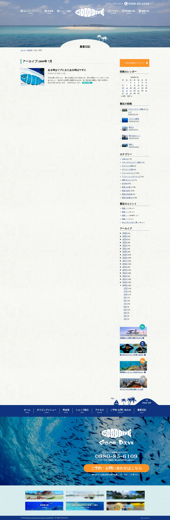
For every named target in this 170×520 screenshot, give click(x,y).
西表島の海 (128, 12)
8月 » (129, 96)
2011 (124, 279)
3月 (125, 316)
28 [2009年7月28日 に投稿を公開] (127, 93)
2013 (124, 273)
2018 (124, 258)
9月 (125, 297)
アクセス (113, 12)
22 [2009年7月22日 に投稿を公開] (131, 91)
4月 (125, 313)
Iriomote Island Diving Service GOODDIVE (40, 518)
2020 (124, 252)
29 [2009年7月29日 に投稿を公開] (131, 93)
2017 (124, 261)
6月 (125, 307)
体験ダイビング (128, 180)
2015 (124, 267)
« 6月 (123, 96)
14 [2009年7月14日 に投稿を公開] (127, 88)
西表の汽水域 (127, 194)
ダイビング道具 (128, 169)
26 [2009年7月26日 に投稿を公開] (146, 91)
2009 (124, 285)
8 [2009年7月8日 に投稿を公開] (130, 85)
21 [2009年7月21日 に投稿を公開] (127, 91)
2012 (124, 276)
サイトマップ (145, 518)
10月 (126, 294)
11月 (126, 291)
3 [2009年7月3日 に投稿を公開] (138, 83)
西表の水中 (126, 191)
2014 (124, 270)
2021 (124, 249)
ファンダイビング (129, 173)
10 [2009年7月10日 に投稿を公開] (138, 85)
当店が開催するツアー (134, 63)
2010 (124, 282)
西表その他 (126, 187)
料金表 (49, 12)
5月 (125, 310)
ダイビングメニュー (31, 12)
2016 (124, 264)
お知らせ (125, 159)
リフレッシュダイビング (131, 176)
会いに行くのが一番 (129, 222)
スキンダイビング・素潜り (132, 162)
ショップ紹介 (64, 12)
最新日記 (144, 12)
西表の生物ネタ (128, 198)
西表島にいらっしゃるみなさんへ (133, 365)
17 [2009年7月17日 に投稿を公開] (138, 88)
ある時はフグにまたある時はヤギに (67, 70)
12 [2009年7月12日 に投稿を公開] (146, 85)
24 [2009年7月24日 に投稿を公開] (138, 91)
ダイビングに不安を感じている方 (133, 382)
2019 (124, 255)
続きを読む (87, 83)
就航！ (124, 208)
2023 (124, 242)
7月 (125, 304)
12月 (126, 288)
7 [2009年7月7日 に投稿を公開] (126, 85)
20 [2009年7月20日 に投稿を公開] (123, 91)
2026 (124, 233)
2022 (124, 245)
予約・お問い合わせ (114, 4)
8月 (125, 301)
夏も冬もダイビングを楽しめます (133, 348)
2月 (125, 319)
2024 (124, 239)
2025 (124, 236)
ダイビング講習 (128, 166)
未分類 (124, 183)
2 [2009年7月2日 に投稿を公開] (134, 83)
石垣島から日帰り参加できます (133, 331)
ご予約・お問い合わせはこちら (116, 468)
